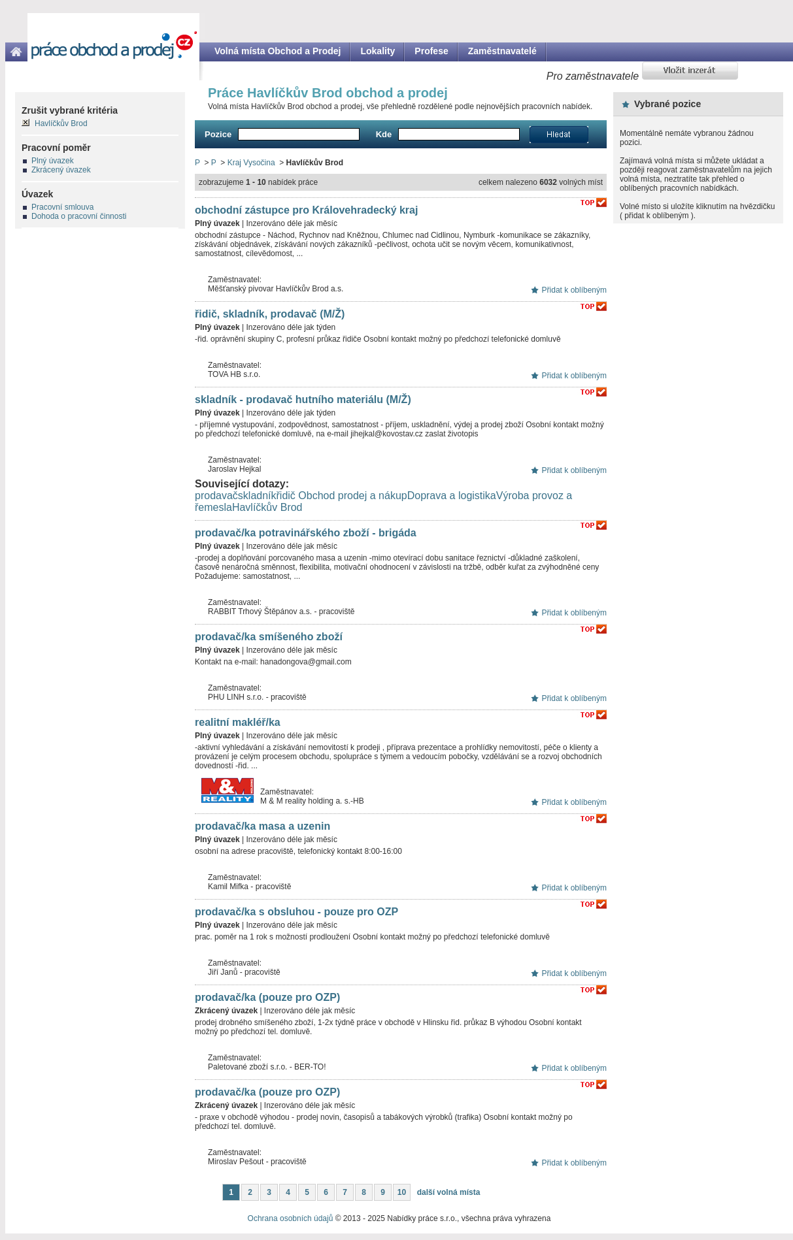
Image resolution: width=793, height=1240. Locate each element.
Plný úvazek (52, 160)
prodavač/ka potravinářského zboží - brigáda (305, 532)
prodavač (216, 495)
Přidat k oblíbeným (574, 290)
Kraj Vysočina (251, 162)
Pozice (218, 134)
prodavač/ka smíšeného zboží (269, 636)
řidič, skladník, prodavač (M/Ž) (270, 313)
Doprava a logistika (451, 495)
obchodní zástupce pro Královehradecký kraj (306, 210)
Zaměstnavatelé (502, 51)
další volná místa (449, 1192)
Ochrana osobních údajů (290, 1218)
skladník (257, 495)
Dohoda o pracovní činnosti (78, 216)
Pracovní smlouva (62, 207)
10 (401, 1192)
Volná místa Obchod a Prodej (277, 51)
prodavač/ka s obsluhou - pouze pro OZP (296, 911)
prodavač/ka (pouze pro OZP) (267, 997)
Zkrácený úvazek (61, 169)
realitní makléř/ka (237, 722)
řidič (286, 495)
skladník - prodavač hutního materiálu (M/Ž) (303, 399)
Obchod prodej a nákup (352, 495)
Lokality (377, 51)
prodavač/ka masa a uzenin (262, 826)
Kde (384, 134)
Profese (431, 51)
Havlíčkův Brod (267, 507)
